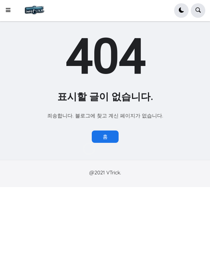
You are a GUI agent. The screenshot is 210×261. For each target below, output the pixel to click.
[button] (10, 10)
